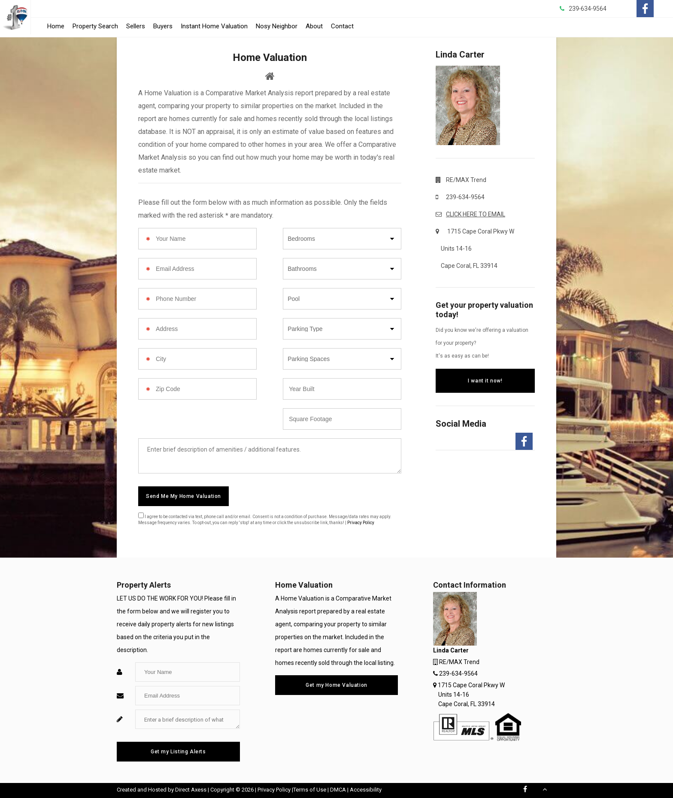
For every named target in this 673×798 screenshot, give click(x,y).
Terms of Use (309, 789)
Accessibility (366, 789)
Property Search (95, 26)
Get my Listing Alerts (178, 752)
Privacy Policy (360, 522)
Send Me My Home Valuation (183, 496)
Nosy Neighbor (276, 26)
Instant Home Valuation (214, 26)
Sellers (135, 26)
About (314, 26)
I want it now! (485, 381)
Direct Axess (190, 789)
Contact (342, 26)
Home (55, 26)
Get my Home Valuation (336, 685)
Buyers (163, 26)
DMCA (338, 789)
